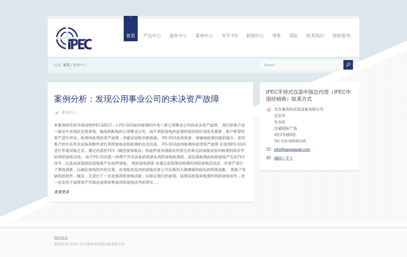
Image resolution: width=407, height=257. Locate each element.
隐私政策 (61, 238)
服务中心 (178, 35)
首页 (130, 35)
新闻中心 (255, 35)
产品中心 (152, 35)
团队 (293, 35)
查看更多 (61, 192)
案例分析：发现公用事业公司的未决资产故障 (136, 99)
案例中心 (204, 35)
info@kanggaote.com (292, 149)
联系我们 (315, 35)
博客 (276, 35)
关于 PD (230, 35)
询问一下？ (283, 158)
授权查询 (341, 35)
